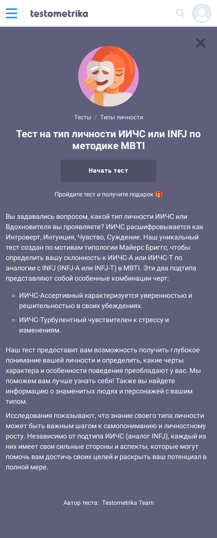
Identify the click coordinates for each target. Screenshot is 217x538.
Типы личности (121, 117)
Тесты (82, 117)
